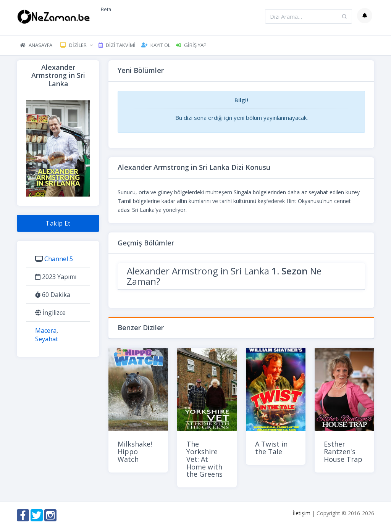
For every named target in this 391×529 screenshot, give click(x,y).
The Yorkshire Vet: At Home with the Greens (204, 459)
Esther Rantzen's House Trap (343, 451)
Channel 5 (58, 259)
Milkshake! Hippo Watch (135, 451)
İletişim (301, 513)
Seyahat (46, 339)
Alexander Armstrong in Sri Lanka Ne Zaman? (224, 275)
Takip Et (58, 223)
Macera (46, 330)
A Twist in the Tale (271, 447)
